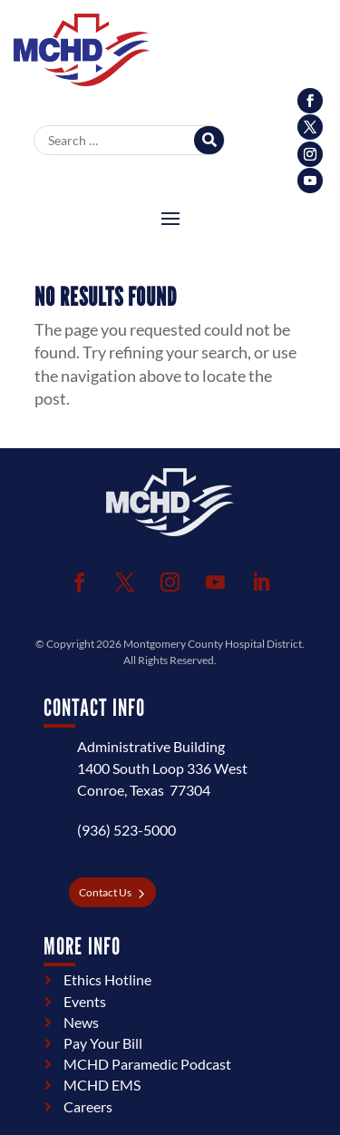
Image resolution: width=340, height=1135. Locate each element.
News (81, 1022)
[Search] (209, 140)
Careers (87, 1106)
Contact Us (105, 892)
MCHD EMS (102, 1084)
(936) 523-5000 (126, 829)
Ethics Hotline (107, 979)
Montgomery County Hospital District (212, 644)
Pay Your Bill (102, 1043)
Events (84, 1001)
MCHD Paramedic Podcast (147, 1063)
